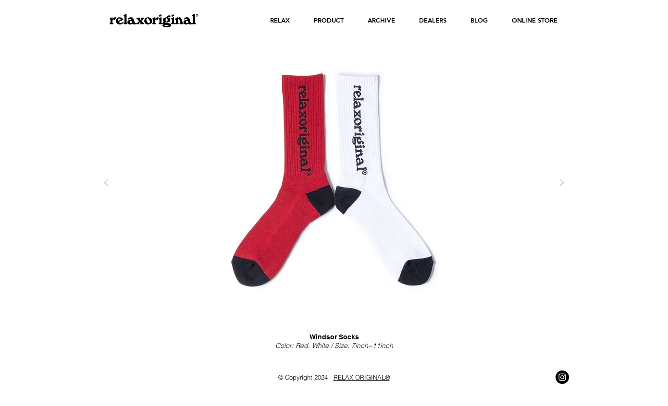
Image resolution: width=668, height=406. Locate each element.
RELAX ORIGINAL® (362, 377)
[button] (280, 20)
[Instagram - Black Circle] (562, 377)
